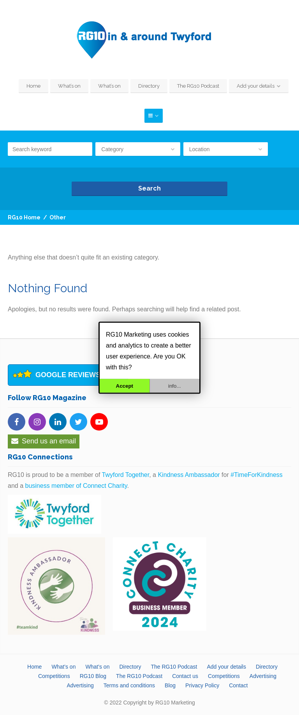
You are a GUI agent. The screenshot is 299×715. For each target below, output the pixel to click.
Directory (149, 86)
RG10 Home (24, 217)
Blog (170, 685)
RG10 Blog (93, 676)
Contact (238, 685)
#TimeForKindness (256, 474)
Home (33, 86)
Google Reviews (67, 375)
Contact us (185, 676)
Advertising (263, 676)
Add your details (255, 86)
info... (174, 385)
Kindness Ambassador (189, 474)
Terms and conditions (129, 685)
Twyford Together (126, 474)
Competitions (54, 676)
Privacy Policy (202, 685)
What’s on (69, 86)
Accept (124, 385)
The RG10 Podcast (198, 86)
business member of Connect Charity (76, 485)
